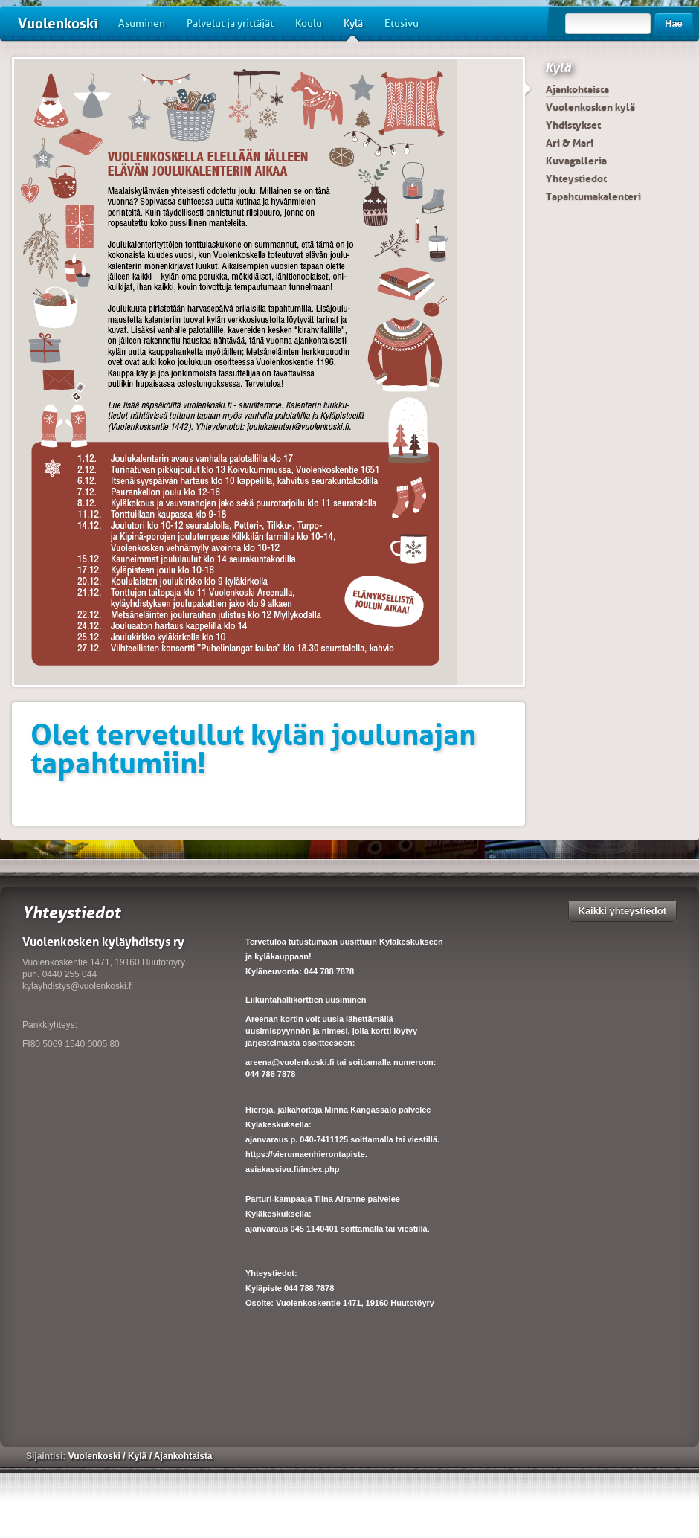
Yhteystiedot (576, 178)
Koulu (308, 23)
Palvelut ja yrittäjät (230, 23)
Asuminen (141, 23)
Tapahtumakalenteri (593, 196)
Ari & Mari (569, 142)
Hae (674, 23)
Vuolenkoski (58, 23)
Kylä (353, 29)
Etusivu (401, 23)
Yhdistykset (573, 125)
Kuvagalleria (576, 160)
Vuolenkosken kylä (590, 107)
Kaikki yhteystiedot (623, 910)
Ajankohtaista (577, 89)
